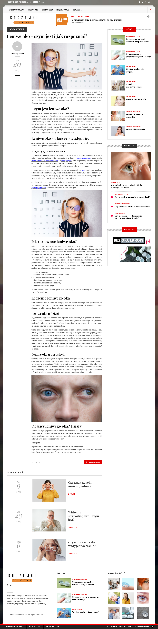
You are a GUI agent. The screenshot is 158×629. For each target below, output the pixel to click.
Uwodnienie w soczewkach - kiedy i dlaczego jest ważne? (127, 186)
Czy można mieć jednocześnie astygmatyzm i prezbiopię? (128, 217)
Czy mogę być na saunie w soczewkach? (132, 197)
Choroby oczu (47, 9)
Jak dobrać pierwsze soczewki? (135, 115)
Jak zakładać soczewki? (136, 129)
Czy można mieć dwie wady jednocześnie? (83, 544)
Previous (147, 16)
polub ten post (93, 462)
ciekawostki (77, 9)
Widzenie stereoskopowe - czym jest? (83, 516)
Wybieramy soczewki (16, 9)
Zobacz (72, 494)
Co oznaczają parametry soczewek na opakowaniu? (97, 19)
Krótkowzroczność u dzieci (138, 99)
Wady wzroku (33, 9)
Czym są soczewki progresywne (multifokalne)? (134, 56)
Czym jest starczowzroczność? (135, 85)
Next (150, 16)
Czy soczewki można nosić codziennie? (132, 206)
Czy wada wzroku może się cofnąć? (80, 484)
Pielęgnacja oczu (62, 9)
